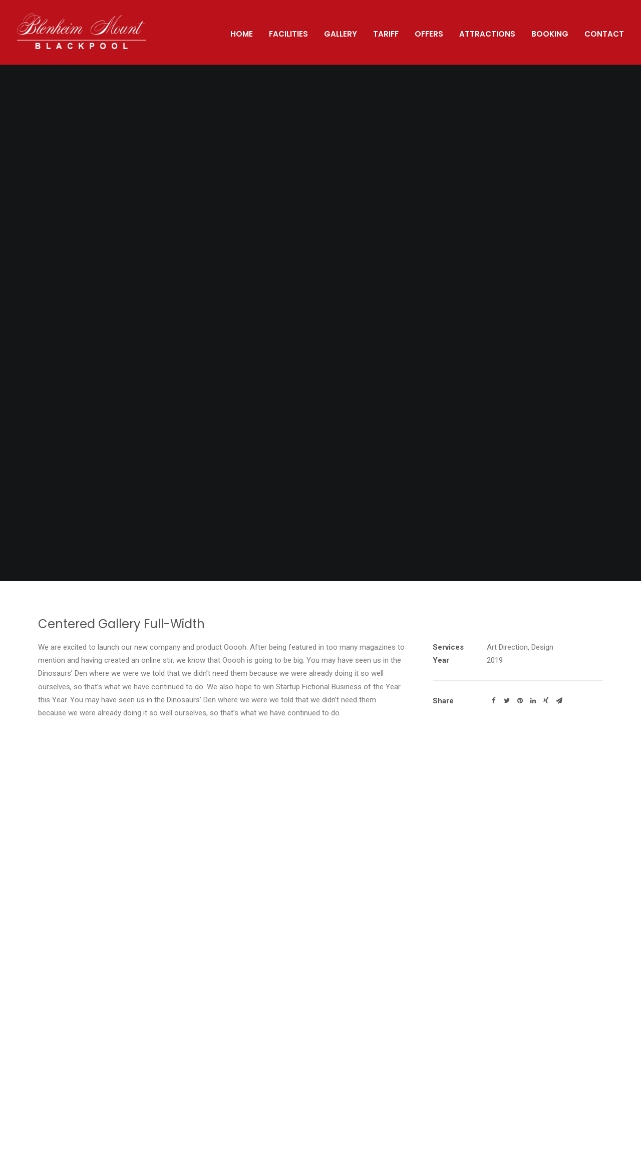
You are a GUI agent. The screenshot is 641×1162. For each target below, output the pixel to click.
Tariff (386, 34)
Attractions (487, 34)
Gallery (340, 34)
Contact (604, 34)
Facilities (288, 34)
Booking (549, 34)
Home (241, 34)
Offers (429, 34)
